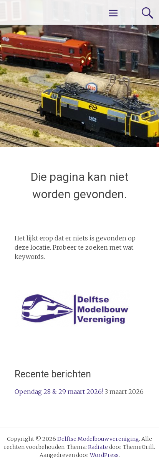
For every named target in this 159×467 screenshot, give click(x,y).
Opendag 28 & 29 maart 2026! (59, 391)
